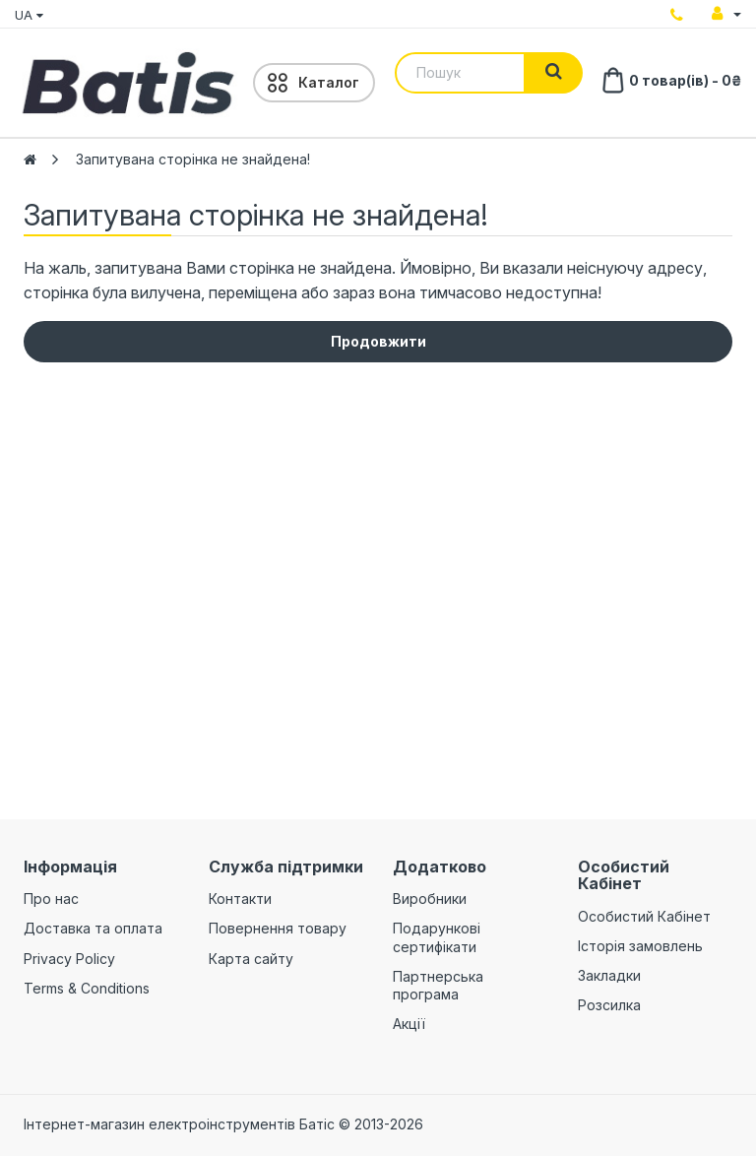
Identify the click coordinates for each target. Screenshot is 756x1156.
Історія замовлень (640, 945)
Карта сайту (251, 958)
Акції (409, 1023)
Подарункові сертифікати (436, 937)
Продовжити (378, 341)
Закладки (609, 975)
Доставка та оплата (93, 928)
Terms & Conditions (87, 988)
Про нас (51, 898)
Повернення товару (277, 928)
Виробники (430, 898)
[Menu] (314, 82)
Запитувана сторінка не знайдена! (193, 159)
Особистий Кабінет (644, 916)
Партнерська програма (438, 985)
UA (29, 15)
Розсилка (609, 1004)
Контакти (240, 898)
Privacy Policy (69, 958)
